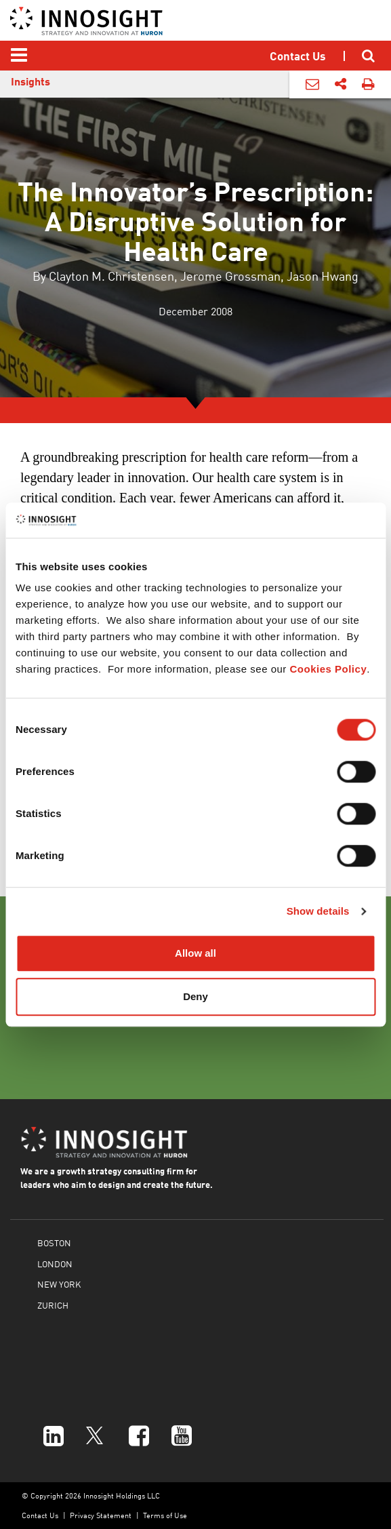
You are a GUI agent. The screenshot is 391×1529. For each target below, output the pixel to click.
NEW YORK (59, 1283)
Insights (30, 81)
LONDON (55, 1263)
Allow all (195, 953)
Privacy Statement (100, 1515)
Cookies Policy (328, 669)
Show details (318, 911)
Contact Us (40, 1515)
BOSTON (54, 1242)
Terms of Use (165, 1515)
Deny (195, 996)
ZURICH (52, 1304)
